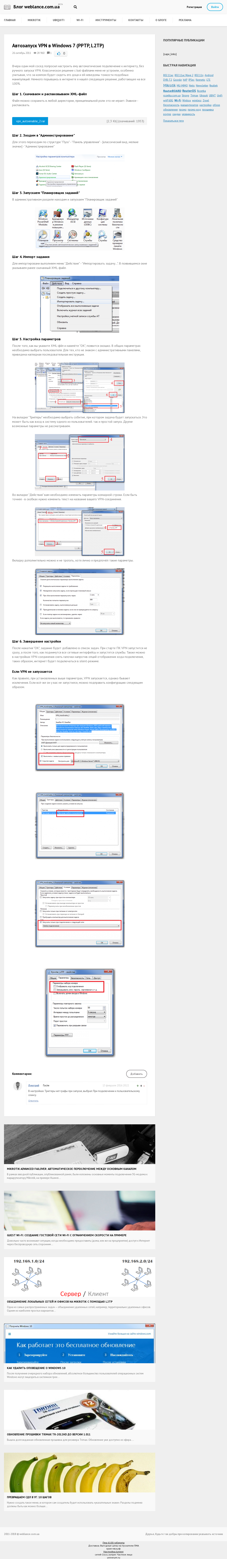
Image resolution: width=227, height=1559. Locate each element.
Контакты (135, 20)
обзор (216, 105)
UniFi (219, 95)
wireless (196, 100)
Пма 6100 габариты (114, 1542)
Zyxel (206, 100)
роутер (167, 114)
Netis (192, 85)
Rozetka (201, 91)
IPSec (192, 79)
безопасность (171, 105)
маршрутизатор (189, 105)
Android (209, 75)
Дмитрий (33, 1085)
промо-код (194, 109)
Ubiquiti (58, 20)
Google (177, 79)
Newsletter (202, 85)
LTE (208, 79)
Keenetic (200, 79)
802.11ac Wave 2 (184, 75)
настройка (205, 105)
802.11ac (168, 75)
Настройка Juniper (113, 1551)
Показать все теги (173, 120)
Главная (10, 20)
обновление (170, 109)
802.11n (199, 75)
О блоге (161, 20)
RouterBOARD (172, 91)
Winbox (186, 100)
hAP (185, 79)
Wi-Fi (80, 20)
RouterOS (189, 91)
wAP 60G (168, 100)
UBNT (212, 95)
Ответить (33, 1100)
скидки (176, 114)
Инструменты (105, 20)
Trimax (194, 95)
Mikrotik (34, 20)
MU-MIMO (182, 85)
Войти (215, 7)
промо (183, 109)
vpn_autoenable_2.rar (30, 121)
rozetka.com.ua (172, 95)
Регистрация (194, 7)
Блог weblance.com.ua (32, 7)
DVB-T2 (167, 79)
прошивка (208, 109)
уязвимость (188, 114)
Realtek (213, 85)
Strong (185, 95)
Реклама (185, 20)
